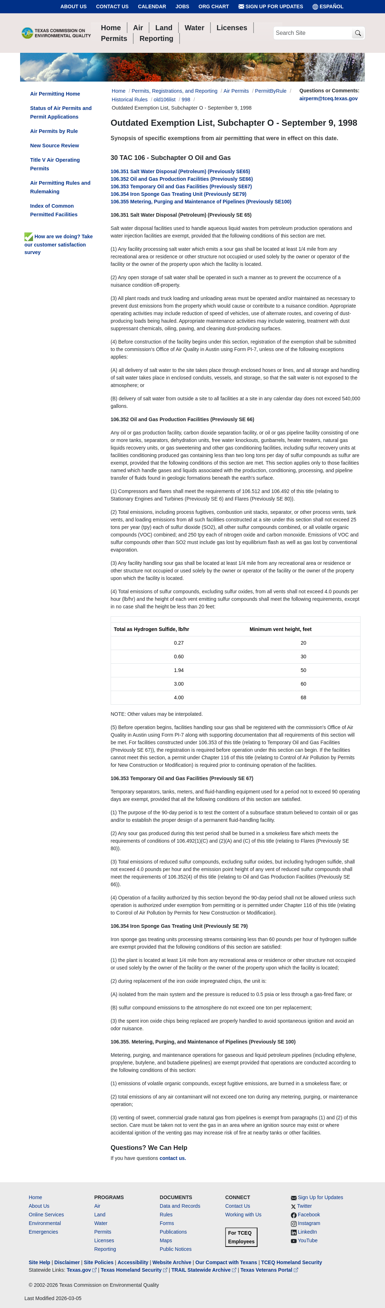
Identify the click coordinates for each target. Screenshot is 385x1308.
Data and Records (180, 1206)
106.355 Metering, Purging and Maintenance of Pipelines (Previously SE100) (201, 201)
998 (186, 99)
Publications (173, 1232)
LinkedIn (307, 1232)
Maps (166, 1240)
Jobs (182, 6)
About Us (73, 6)
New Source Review (54, 145)
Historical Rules (130, 99)
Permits (102, 1232)
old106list (165, 99)
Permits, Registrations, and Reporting (174, 91)
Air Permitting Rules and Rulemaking (60, 187)
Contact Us (112, 6)
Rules (166, 1214)
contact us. (172, 1158)
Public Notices (176, 1249)
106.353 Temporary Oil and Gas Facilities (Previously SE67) (181, 186)
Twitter (304, 1206)
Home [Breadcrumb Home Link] (118, 91)
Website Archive (172, 1262)
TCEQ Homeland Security (291, 1262)
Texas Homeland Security (135, 1270)
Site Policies (98, 1262)
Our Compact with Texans (226, 1262)
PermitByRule (271, 91)
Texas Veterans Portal (269, 1270)
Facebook (309, 1214)
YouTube (307, 1240)
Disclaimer (67, 1262)
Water (100, 1223)
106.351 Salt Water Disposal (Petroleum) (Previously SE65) (180, 171)
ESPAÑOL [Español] (328, 7)
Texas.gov (82, 1270)
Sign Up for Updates (270, 7)
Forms (167, 1223)
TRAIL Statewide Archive (204, 1270)
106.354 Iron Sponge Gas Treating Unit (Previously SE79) (178, 194)
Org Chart (214, 6)
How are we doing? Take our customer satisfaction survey (58, 244)
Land (99, 1214)
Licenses (104, 1240)
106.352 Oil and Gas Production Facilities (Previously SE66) (182, 179)
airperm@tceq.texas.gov (329, 98)
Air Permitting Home (55, 94)
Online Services (46, 1214)
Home (35, 1197)
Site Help (39, 1262)
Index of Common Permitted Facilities (54, 210)
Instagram (309, 1223)
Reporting (105, 1249)
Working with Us (243, 1214)
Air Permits (236, 91)
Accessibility (133, 1262)
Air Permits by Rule (54, 131)
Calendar (152, 6)
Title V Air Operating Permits (55, 164)
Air (97, 1206)
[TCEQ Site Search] (358, 33)
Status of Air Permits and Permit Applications (61, 112)
